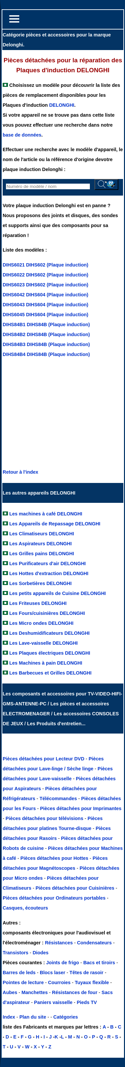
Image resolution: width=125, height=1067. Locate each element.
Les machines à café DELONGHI (45, 513)
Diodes (40, 952)
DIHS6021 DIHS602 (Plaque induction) (45, 264)
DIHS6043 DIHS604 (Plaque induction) (45, 304)
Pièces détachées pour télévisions (45, 818)
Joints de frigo (62, 962)
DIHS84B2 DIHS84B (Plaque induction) (46, 334)
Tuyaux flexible (92, 982)
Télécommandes (58, 798)
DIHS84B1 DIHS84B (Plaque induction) (46, 324)
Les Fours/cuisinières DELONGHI (47, 613)
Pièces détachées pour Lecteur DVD (44, 758)
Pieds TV (87, 1002)
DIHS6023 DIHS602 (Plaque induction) (45, 284)
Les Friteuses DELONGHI (38, 603)
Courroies (59, 982)
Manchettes (35, 992)
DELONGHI (61, 105)
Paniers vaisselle (53, 1002)
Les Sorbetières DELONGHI (40, 583)
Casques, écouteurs (25, 908)
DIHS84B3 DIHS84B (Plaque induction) (46, 344)
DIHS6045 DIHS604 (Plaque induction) (45, 314)
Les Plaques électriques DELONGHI (49, 653)
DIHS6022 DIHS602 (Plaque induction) (45, 274)
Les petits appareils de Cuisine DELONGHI (57, 593)
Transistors (16, 952)
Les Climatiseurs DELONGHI (41, 533)
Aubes (10, 992)
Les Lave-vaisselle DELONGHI (43, 643)
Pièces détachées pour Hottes (55, 858)
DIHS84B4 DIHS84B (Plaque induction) (46, 354)
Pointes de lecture (23, 982)
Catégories (65, 1017)
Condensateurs (95, 942)
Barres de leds (19, 972)
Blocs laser (52, 972)
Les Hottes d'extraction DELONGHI (49, 573)
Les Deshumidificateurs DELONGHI (49, 633)
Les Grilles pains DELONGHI (41, 553)
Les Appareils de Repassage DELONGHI (54, 523)
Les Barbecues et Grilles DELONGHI (50, 673)
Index (9, 1017)
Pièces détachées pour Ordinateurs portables (55, 898)
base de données (22, 135)
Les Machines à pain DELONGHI (45, 663)
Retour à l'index (20, 472)
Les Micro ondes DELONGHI (41, 623)
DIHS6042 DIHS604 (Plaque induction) (45, 294)
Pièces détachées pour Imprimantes (81, 808)
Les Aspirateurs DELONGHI (40, 543)
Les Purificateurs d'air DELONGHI (47, 563)
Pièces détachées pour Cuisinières (75, 888)
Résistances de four (74, 992)
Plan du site (32, 1017)
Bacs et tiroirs (99, 962)
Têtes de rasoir (86, 972)
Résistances (59, 942)
